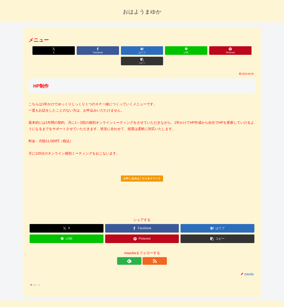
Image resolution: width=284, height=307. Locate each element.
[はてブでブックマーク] (123, 50)
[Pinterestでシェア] (199, 50)
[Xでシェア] (46, 50)
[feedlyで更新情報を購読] (137, 250)
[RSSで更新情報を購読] (146, 250)
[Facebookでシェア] (85, 50)
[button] (237, 50)
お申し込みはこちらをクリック (142, 167)
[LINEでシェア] (161, 50)
